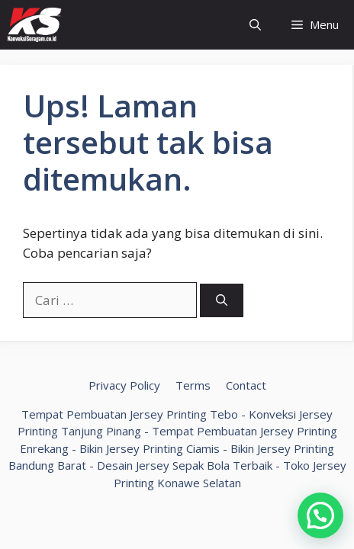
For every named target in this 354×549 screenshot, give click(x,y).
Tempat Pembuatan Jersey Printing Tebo (129, 414)
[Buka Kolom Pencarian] (255, 25)
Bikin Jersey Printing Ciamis (149, 448)
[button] (320, 515)
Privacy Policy (124, 385)
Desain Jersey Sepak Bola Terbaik (184, 465)
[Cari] (221, 301)
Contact (246, 385)
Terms (193, 385)
